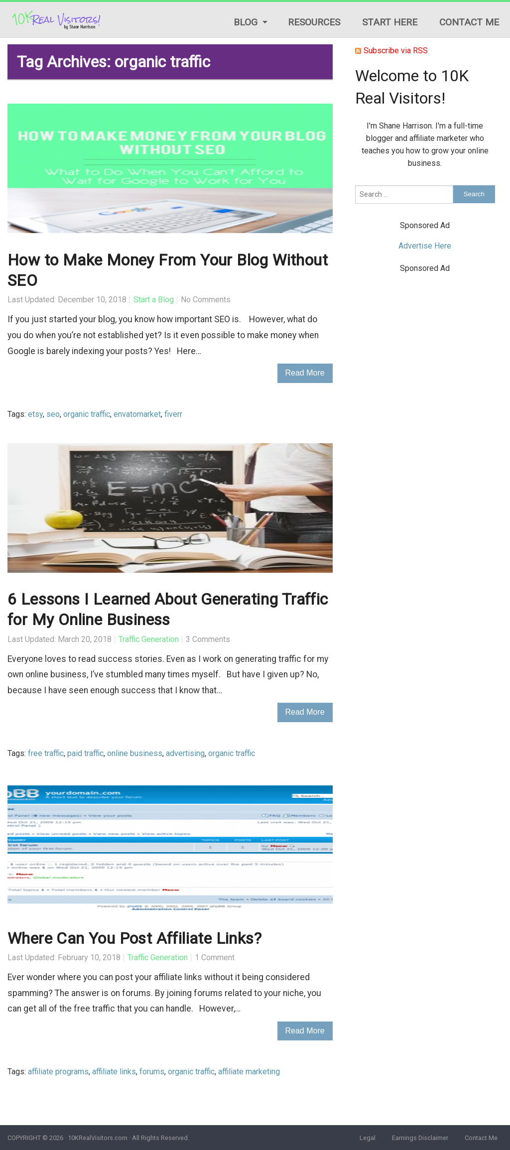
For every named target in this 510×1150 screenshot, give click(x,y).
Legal (368, 1138)
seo (53, 414)
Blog (245, 22)
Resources (314, 22)
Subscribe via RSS (396, 50)
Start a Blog (153, 299)
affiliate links (114, 1071)
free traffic (46, 753)
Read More (305, 373)
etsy (35, 414)
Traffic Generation (149, 639)
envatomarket (137, 414)
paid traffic (85, 753)
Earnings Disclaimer (420, 1138)
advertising (185, 753)
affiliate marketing (249, 1071)
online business (134, 753)
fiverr (173, 414)
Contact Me (469, 22)
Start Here (389, 22)
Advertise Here (424, 246)
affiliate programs (58, 1071)
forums (151, 1071)
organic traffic (86, 414)
